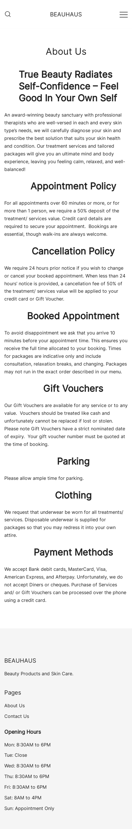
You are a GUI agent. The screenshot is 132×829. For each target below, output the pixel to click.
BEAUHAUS (66, 14)
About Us (14, 705)
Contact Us (16, 716)
